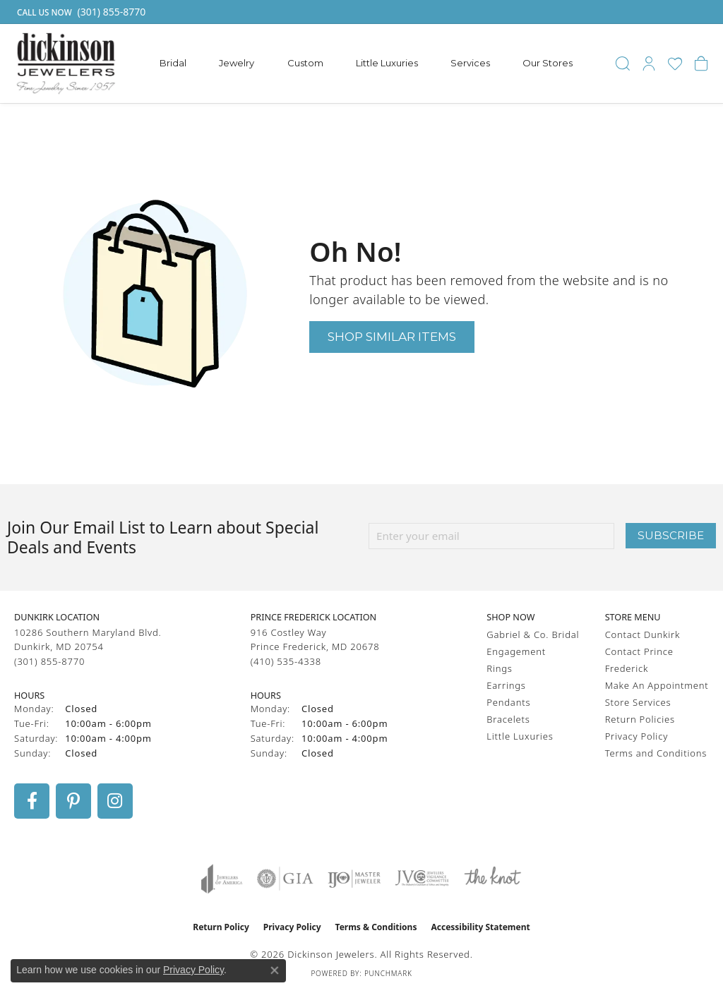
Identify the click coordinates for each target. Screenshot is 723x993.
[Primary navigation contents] (366, 63)
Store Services (638, 702)
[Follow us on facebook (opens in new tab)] (31, 801)
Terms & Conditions (376, 927)
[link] (79, 12)
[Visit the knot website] (492, 878)
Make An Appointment (657, 685)
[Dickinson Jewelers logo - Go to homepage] (66, 63)
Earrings (505, 685)
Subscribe (671, 535)
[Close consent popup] (274, 970)
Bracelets (508, 719)
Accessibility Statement (480, 927)
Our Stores (547, 62)
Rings (499, 668)
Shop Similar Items (392, 336)
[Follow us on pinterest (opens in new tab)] (73, 801)
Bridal (173, 62)
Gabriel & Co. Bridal (532, 634)
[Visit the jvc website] (422, 878)
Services (470, 62)
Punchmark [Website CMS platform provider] (388, 973)
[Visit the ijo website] (354, 878)
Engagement (516, 651)
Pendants (508, 702)
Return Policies (640, 719)
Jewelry (236, 62)
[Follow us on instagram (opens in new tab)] (115, 801)
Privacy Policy (636, 736)
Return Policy (221, 927)
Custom (305, 62)
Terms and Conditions (656, 753)
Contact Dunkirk (643, 634)
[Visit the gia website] (285, 878)
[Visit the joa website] (221, 878)
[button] (623, 63)
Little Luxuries (387, 62)
